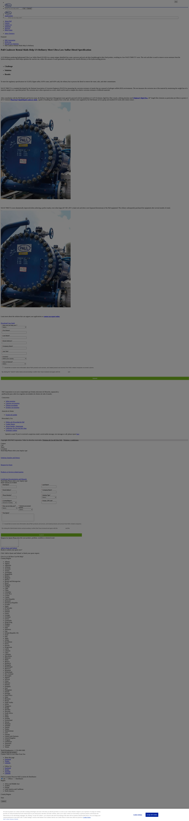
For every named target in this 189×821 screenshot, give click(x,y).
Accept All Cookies (152, 814)
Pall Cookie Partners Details (10, 819)
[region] (94, 815)
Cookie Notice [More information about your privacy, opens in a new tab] (87, 817)
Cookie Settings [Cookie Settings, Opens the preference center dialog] (137, 814)
